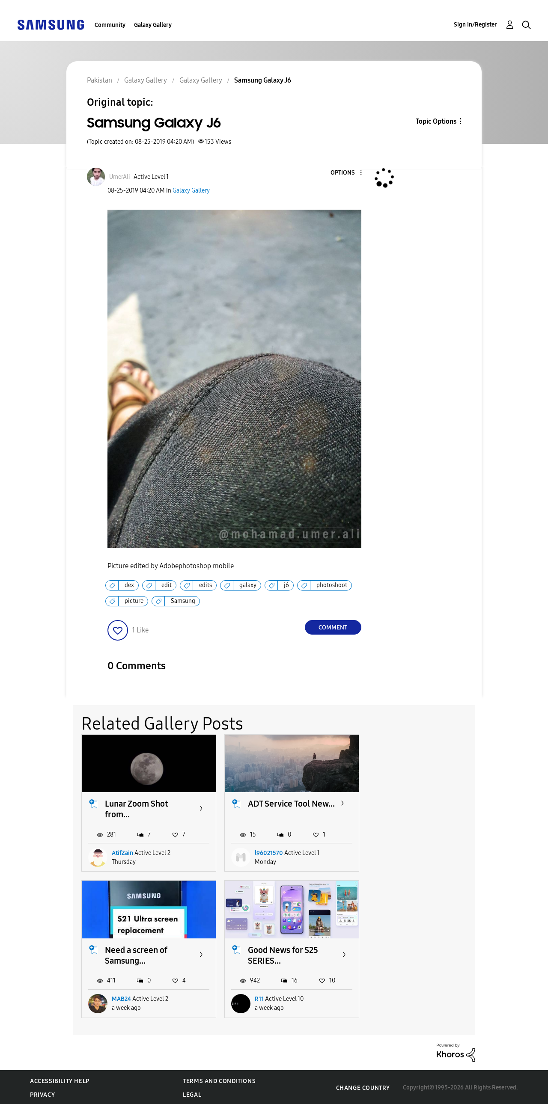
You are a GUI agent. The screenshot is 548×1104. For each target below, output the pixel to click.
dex (129, 585)
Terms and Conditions (219, 1079)
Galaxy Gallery (153, 25)
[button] (346, 173)
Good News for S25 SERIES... (140, 953)
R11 (116, 997)
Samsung (183, 601)
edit (166, 585)
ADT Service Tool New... (277, 808)
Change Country (363, 1086)
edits (205, 585)
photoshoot (331, 585)
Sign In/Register (475, 24)
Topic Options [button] (436, 121)
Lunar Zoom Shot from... (136, 808)
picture (134, 601)
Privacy (42, 1093)
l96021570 (267, 852)
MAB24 (404, 852)
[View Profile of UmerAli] (119, 177)
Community (110, 25)
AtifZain (122, 852)
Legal (192, 1093)
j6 (286, 585)
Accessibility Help (59, 1079)
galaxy (247, 585)
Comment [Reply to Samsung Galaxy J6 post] (333, 627)
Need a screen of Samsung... (418, 808)
